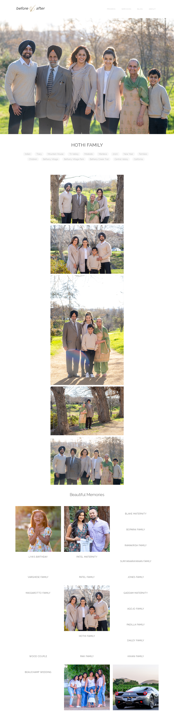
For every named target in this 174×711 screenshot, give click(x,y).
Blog (140, 9)
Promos (111, 9)
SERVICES (126, 9)
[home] (30, 9)
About (152, 9)
